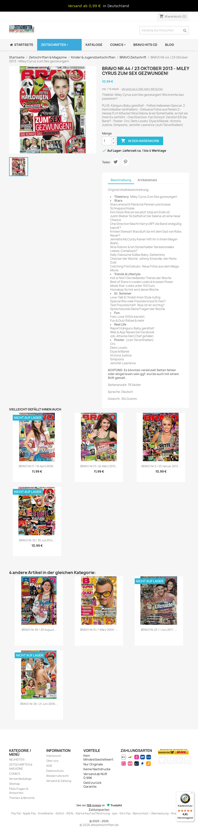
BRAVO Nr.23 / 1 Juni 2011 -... (159, 629)
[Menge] (106, 141)
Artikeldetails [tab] (147, 180)
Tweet (115, 162)
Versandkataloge (20, 779)
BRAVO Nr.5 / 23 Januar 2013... (160, 466)
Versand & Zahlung (58, 781)
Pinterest (125, 162)
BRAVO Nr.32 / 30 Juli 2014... (37, 540)
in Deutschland (116, 5)
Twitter (162, 760)
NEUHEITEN (16, 759)
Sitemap (14, 784)
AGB (49, 766)
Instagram (187, 760)
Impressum (53, 755)
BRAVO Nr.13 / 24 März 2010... (99, 466)
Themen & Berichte (22, 798)
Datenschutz (55, 771)
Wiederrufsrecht (57, 776)
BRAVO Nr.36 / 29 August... (39, 629)
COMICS (14, 773)
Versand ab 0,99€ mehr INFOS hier (142, 89)
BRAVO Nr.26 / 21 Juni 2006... (38, 704)
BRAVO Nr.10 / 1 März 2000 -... (99, 629)
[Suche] (164, 30)
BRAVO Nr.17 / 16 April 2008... (37, 466)
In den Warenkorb (140, 140)
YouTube (170, 760)
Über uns (52, 761)
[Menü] (191, 794)
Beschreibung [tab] (121, 180)
